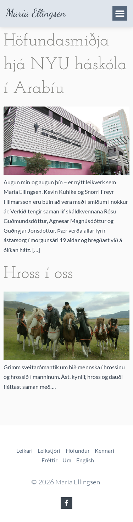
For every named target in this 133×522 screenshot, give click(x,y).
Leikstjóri (49, 450)
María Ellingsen (36, 13)
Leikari (24, 450)
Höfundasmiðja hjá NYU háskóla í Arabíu (65, 65)
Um (66, 460)
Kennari (104, 450)
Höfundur (78, 450)
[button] (119, 13)
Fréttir (49, 460)
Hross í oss (38, 273)
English (85, 460)
